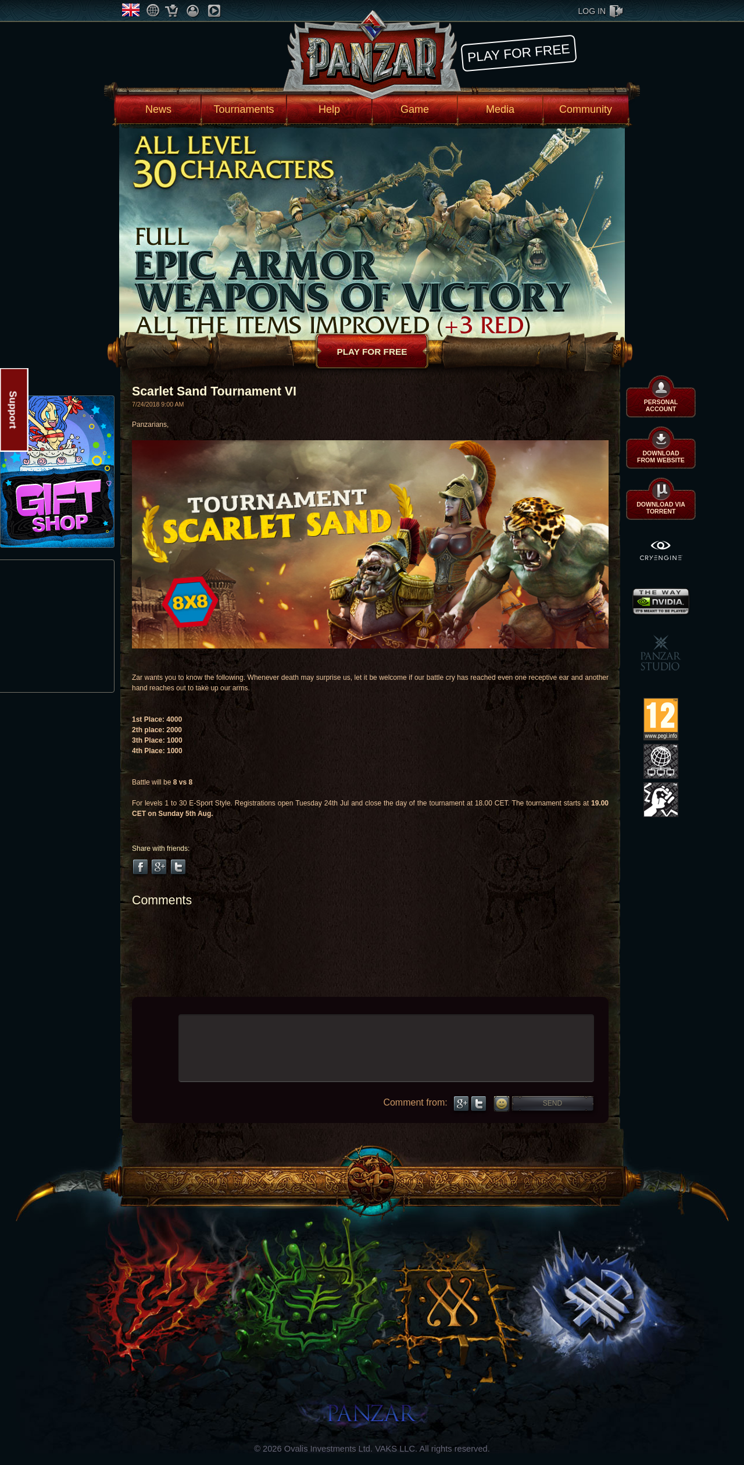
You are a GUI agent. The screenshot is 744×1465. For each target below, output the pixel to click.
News (158, 109)
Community (585, 109)
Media (500, 109)
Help (329, 109)
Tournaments (243, 109)
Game (414, 109)
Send (552, 1103)
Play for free (518, 53)
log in (592, 11)
